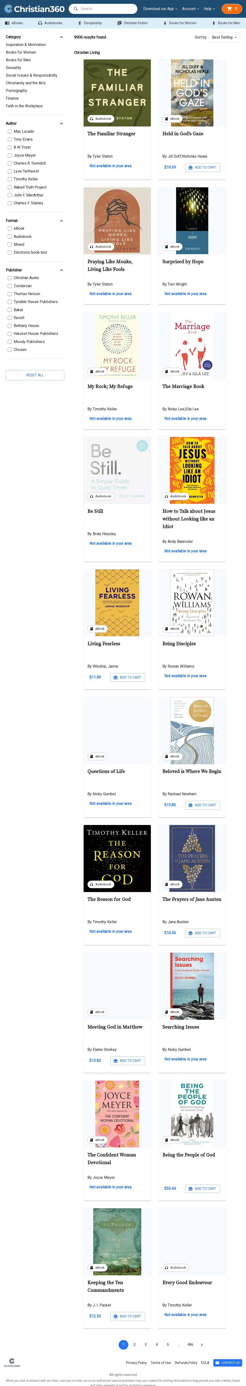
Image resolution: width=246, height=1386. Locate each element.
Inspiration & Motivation (26, 44)
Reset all (35, 367)
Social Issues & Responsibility (31, 75)
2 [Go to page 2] (134, 1339)
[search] (109, 9)
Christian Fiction (133, 23)
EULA (205, 1357)
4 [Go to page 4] (156, 1339)
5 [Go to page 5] (167, 1339)
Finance (12, 98)
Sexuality (13, 67)
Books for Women (180, 23)
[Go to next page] (202, 1339)
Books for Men (226, 23)
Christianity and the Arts (26, 83)
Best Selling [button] (222, 37)
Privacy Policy (136, 1357)
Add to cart (128, 167)
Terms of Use (161, 1357)
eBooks (14, 23)
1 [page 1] (123, 1339)
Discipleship (90, 23)
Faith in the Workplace (24, 106)
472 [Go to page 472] (190, 1339)
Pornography (16, 90)
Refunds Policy (186, 1357)
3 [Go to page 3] (145, 1339)
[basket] (232, 9)
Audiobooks (50, 23)
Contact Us (227, 1357)
